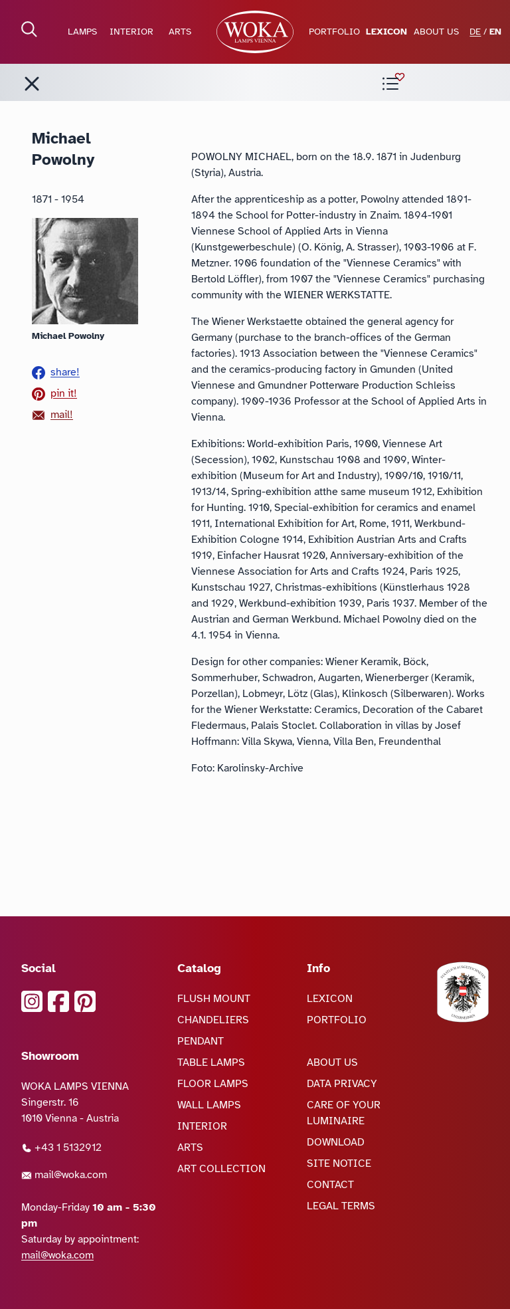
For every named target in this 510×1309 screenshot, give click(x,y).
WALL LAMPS (209, 1105)
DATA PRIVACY (342, 1083)
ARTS (180, 31)
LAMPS (82, 31)
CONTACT (330, 1184)
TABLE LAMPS (211, 1062)
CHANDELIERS (213, 1020)
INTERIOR (131, 31)
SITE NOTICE (339, 1163)
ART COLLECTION (221, 1168)
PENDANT (200, 1041)
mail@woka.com (64, 1174)
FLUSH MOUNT (213, 998)
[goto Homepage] (255, 32)
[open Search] (29, 29)
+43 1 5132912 (61, 1147)
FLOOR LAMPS (212, 1083)
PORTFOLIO (334, 31)
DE (475, 31)
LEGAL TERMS (341, 1206)
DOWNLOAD (336, 1142)
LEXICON (386, 31)
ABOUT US (436, 31)
